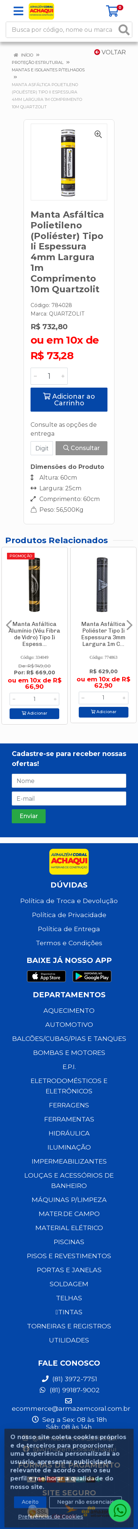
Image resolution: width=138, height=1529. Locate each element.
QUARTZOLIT (66, 313)
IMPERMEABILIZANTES (69, 1161)
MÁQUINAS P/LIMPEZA (69, 1199)
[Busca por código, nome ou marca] (61, 29)
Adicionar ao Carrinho (69, 399)
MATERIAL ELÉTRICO (69, 1228)
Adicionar (34, 713)
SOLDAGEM (69, 1284)
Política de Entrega (69, 929)
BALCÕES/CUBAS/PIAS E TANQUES (69, 1038)
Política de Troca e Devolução (69, 901)
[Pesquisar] (124, 29)
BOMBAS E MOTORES (69, 1052)
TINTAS (69, 1312)
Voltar (110, 52)
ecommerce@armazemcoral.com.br (71, 1404)
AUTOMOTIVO (69, 1024)
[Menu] (18, 11)
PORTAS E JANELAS (69, 1270)
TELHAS (69, 1298)
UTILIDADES (69, 1340)
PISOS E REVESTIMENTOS (69, 1256)
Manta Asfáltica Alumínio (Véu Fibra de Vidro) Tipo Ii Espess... (34, 634)
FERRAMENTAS (69, 1119)
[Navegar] (9, 625)
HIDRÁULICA (69, 1133)
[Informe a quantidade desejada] (49, 376)
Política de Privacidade (69, 915)
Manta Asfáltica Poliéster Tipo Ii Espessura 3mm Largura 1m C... (103, 634)
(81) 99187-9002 (69, 1390)
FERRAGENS (69, 1105)
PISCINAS (69, 1242)
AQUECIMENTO (69, 1010)
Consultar (81, 448)
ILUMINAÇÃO (69, 1147)
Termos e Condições (69, 943)
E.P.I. (69, 1066)
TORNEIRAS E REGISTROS (69, 1326)
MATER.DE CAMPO (69, 1214)
